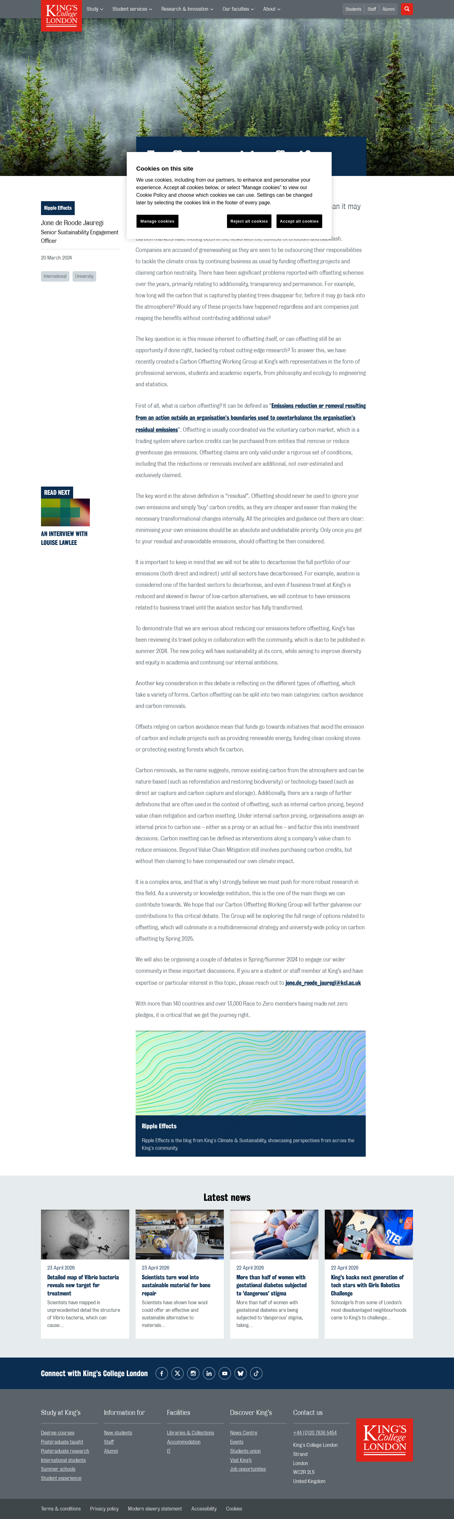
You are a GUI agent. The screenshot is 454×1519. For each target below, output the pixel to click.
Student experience (61, 1478)
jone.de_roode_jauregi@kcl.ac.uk (323, 983)
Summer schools (58, 1469)
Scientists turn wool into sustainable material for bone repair (176, 1285)
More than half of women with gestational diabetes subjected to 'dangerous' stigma (271, 1285)
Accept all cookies (299, 221)
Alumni (388, 9)
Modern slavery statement (155, 1508)
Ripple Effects (58, 208)
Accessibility (204, 1508)
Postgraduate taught (62, 1442)
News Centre (243, 1432)
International (55, 276)
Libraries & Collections (190, 1432)
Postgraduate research (65, 1451)
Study (92, 9)
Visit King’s (241, 1460)
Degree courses (57, 1432)
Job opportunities (248, 1469)
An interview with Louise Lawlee (64, 538)
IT (169, 1451)
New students (118, 1432)
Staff (372, 9)
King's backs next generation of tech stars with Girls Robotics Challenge (367, 1285)
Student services (130, 9)
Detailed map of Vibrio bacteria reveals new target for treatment (83, 1285)
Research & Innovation (184, 9)
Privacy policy (104, 1508)
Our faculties (236, 9)
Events (236, 1442)
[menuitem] (95, 9)
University (84, 276)
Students (353, 9)
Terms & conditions (61, 1508)
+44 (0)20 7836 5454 (315, 1432)
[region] (229, 195)
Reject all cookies (249, 221)
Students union (245, 1451)
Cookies (234, 1508)
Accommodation (184, 1442)
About (269, 9)
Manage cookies (158, 221)
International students (63, 1460)
